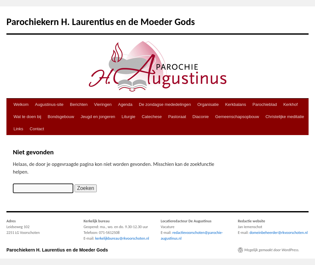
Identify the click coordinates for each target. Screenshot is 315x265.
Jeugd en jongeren (98, 116)
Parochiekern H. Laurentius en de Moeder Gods (100, 22)
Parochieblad (265, 104)
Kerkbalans (235, 104)
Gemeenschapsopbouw (237, 116)
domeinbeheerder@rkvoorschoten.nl (278, 232)
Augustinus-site (49, 104)
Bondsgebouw (61, 116)
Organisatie (208, 104)
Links (18, 128)
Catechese (152, 116)
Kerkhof (290, 104)
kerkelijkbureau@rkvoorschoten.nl (122, 238)
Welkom (21, 104)
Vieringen (103, 104)
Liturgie (128, 116)
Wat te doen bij (27, 116)
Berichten (79, 104)
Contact (37, 128)
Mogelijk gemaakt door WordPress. (271, 250)
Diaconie (201, 116)
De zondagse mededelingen (165, 104)
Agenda (125, 104)
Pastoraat (177, 116)
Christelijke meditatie (285, 116)
